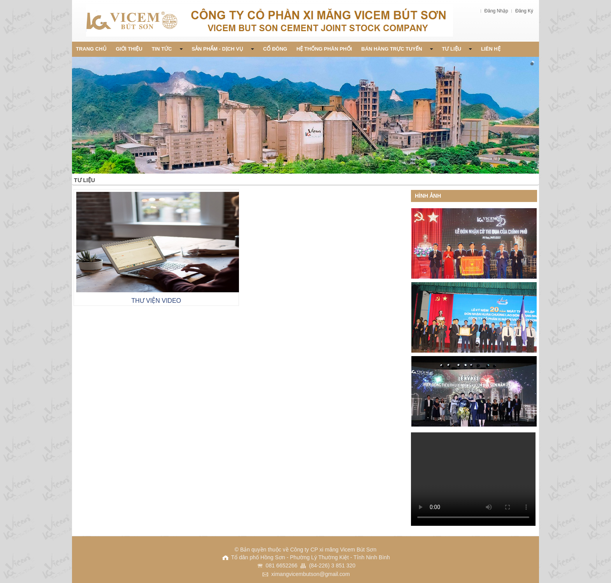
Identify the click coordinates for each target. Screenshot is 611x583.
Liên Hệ (490, 49)
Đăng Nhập (497, 11)
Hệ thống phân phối (324, 49)
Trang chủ (91, 49)
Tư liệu (457, 49)
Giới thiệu (129, 49)
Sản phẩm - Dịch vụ (222, 49)
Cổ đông (275, 49)
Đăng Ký (524, 11)
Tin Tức (167, 49)
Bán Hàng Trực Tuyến (396, 49)
